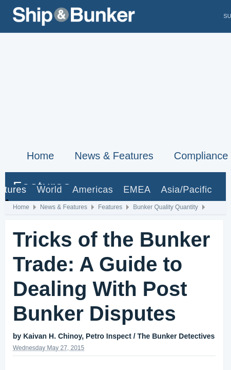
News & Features (113, 155)
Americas (92, 189)
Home (40, 155)
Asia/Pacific (186, 189)
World (49, 189)
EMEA (136, 189)
